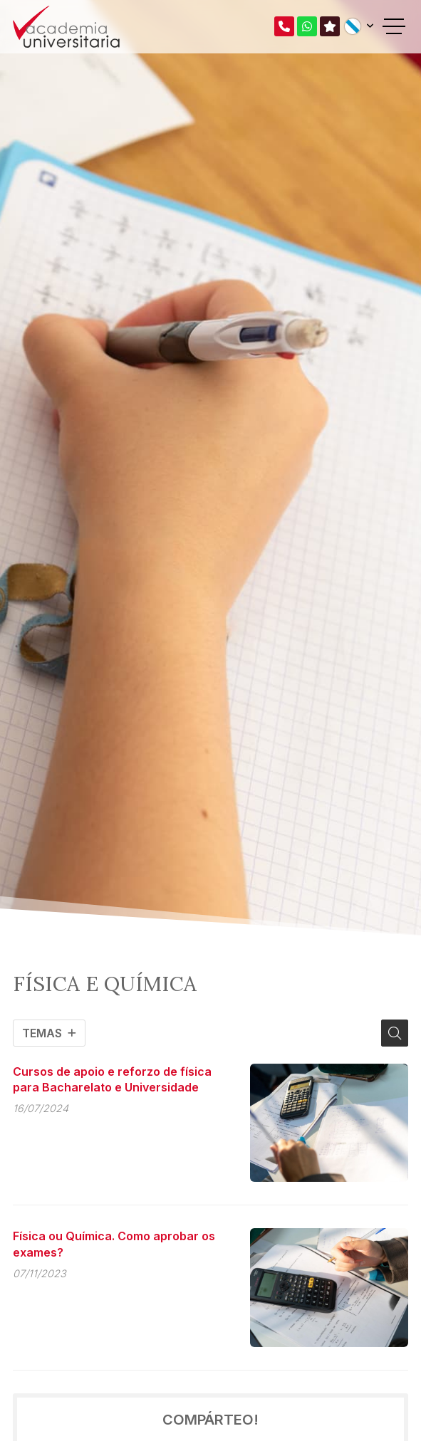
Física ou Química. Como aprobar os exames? (114, 1244)
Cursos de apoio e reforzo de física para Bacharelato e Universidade (112, 1079)
